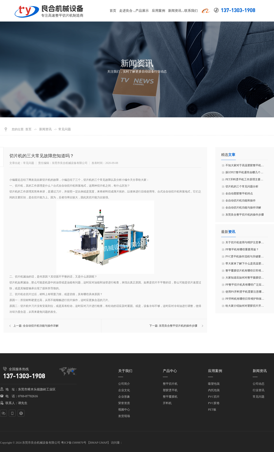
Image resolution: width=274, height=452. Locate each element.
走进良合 (125, 11)
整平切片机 (170, 383)
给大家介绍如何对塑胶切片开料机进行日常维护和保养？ (244, 306)
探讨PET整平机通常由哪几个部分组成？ (244, 173)
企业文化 (124, 390)
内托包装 (214, 390)
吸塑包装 (214, 383)
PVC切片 (214, 396)
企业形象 (124, 396)
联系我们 (191, 11)
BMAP (94, 442)
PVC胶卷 (214, 403)
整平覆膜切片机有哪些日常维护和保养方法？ (244, 271)
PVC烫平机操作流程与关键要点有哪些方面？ (244, 257)
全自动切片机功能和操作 (240, 200)
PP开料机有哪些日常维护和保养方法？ (244, 299)
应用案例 (158, 11)
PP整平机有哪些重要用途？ (242, 249)
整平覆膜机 (170, 396)
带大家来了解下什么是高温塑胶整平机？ (244, 264)
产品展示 (142, 11)
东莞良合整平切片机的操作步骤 (178, 325)
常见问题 (64, 129)
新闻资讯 (174, 11)
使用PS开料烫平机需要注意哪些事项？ (244, 292)
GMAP (103, 442)
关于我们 (125, 371)
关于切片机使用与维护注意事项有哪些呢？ (244, 243)
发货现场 (124, 416)
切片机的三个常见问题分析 (241, 186)
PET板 (212, 409)
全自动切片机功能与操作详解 (41, 325)
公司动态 (258, 383)
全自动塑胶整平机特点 (239, 193)
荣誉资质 (124, 403)
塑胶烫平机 (170, 390)
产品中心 (170, 371)
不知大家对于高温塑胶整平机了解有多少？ (244, 166)
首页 (113, 11)
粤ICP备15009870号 (73, 442)
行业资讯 (258, 390)
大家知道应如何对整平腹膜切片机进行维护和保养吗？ (244, 278)
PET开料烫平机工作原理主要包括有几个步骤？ (244, 180)
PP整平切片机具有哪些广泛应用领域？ (244, 285)
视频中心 (124, 409)
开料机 (167, 403)
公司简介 (124, 383)
